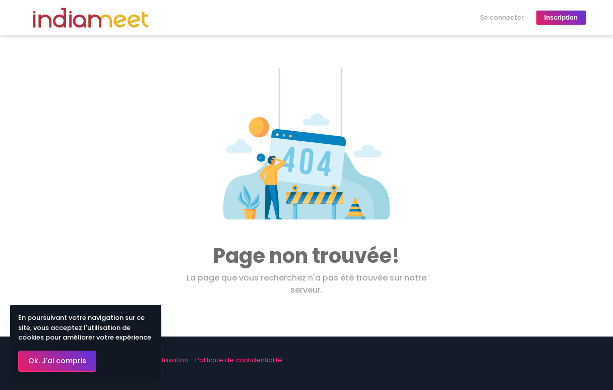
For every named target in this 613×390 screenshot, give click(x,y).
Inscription (561, 17)
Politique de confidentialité (238, 360)
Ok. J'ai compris (57, 361)
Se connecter (502, 17)
